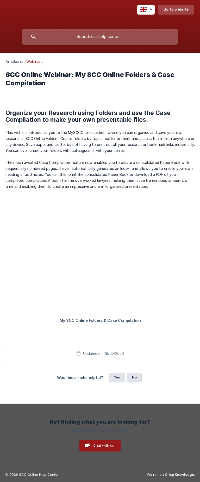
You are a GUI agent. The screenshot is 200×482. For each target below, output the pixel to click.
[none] (146, 10)
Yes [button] (117, 377)
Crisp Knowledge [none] (179, 474)
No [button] (134, 377)
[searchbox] (100, 37)
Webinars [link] (34, 61)
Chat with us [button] (103, 445)
